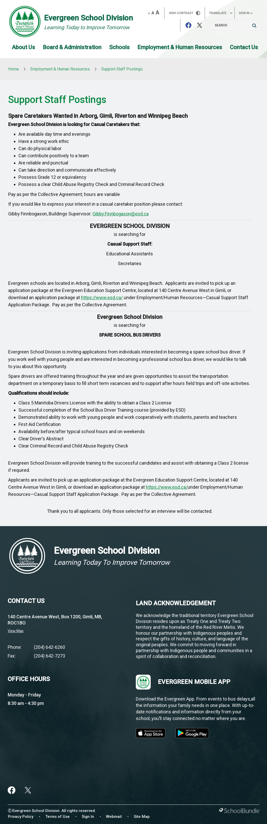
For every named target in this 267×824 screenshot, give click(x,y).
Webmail (114, 816)
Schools (119, 47)
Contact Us (244, 47)
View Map (16, 631)
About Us (23, 47)
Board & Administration (72, 47)
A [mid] (152, 13)
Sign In (88, 816)
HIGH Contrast (184, 13)
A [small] (149, 13)
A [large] (157, 12)
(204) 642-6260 (49, 647)
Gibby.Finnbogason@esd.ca (121, 213)
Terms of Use (57, 816)
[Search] (236, 25)
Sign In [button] (246, 13)
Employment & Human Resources (179, 47)
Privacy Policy (20, 816)
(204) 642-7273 (49, 656)
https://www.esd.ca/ (102, 297)
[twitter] (28, 790)
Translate (220, 13)
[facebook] (11, 790)
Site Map (142, 816)
